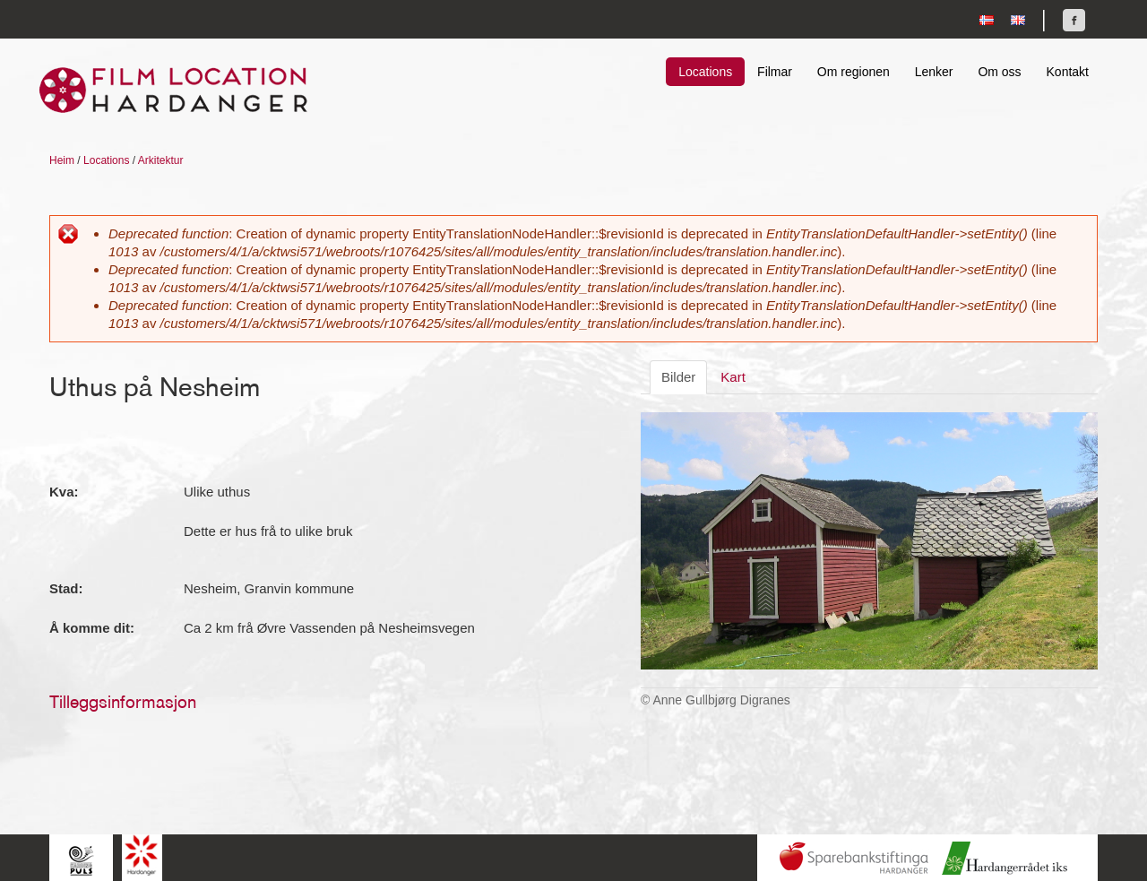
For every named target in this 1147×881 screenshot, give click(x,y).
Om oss (999, 72)
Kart (733, 376)
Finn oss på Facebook (1074, 20)
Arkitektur (161, 160)
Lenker (934, 72)
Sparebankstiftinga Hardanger (854, 858)
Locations (705, 72)
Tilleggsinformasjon (122, 702)
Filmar (774, 72)
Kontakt (1068, 72)
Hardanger (142, 855)
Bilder (678, 376)
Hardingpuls (81, 860)
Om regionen (853, 72)
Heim (61, 160)
